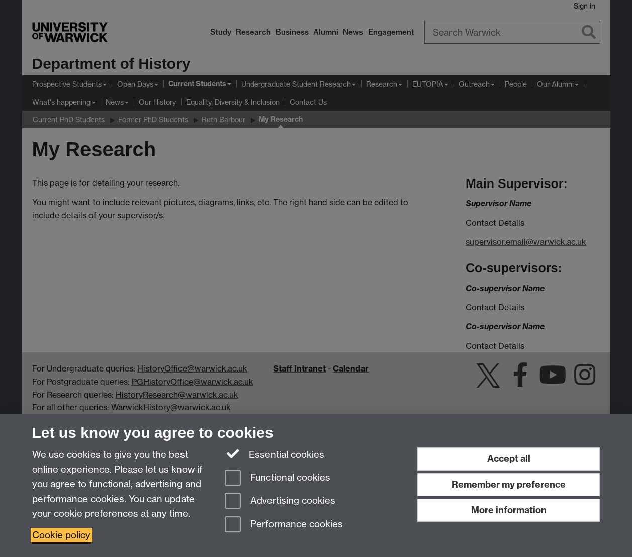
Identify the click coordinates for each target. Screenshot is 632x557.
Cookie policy (61, 535)
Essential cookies (275, 453)
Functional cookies (277, 478)
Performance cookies (284, 525)
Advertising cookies (280, 501)
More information (509, 510)
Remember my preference (509, 484)
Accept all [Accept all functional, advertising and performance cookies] (508, 459)
